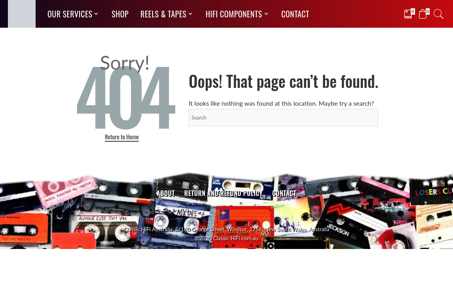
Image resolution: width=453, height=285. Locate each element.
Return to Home (122, 136)
